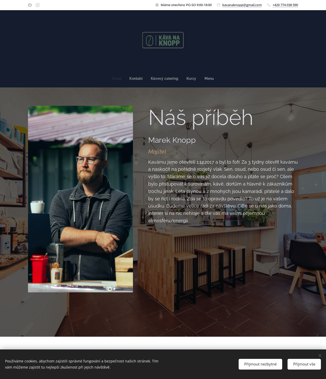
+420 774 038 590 (285, 5)
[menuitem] (116, 78)
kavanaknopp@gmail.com (242, 5)
